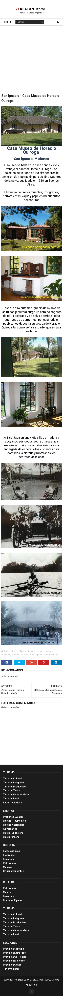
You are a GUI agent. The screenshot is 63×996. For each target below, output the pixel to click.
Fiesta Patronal (11, 837)
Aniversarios (10, 828)
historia (49, 651)
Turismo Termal (12, 790)
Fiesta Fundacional (13, 833)
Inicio (7, 22)
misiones (6, 655)
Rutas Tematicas (12, 802)
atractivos (28, 651)
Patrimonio (9, 863)
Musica (7, 892)
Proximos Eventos (13, 817)
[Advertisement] (31, 58)
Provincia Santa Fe (13, 948)
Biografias (9, 855)
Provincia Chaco (12, 964)
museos (15, 655)
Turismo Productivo (14, 786)
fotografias (39, 651)
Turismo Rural (11, 798)
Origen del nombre (13, 871)
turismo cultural (51, 655)
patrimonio (26, 655)
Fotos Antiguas (11, 851)
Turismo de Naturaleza (16, 794)
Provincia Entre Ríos (14, 952)
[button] (2, 7)
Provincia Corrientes (14, 956)
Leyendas (8, 859)
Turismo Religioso (13, 782)
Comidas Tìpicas (12, 900)
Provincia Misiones (14, 960)
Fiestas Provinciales (14, 820)
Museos (7, 867)
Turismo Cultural (12, 778)
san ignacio (37, 655)
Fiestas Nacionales (13, 824)
